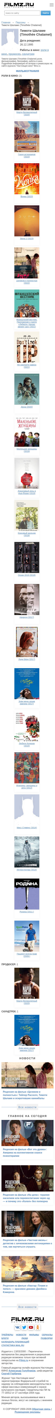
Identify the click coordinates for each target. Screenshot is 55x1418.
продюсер (15, 54)
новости (21, 1335)
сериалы (47, 1335)
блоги (5, 1338)
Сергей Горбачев (11, 1373)
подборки (47, 1338)
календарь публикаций (15, 1342)
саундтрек (28, 54)
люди (24, 1338)
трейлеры (7, 1335)
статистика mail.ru (12, 1345)
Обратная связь (41, 1409)
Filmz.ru (23, 1360)
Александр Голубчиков (22, 1370)
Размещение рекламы (27, 1412)
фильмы (34, 1335)
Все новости (27, 1107)
